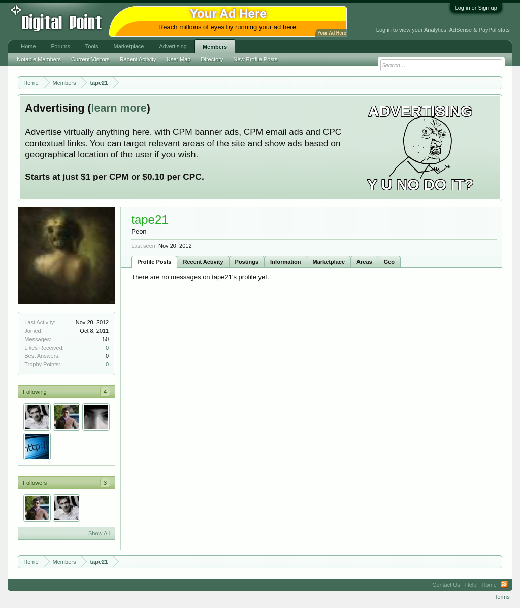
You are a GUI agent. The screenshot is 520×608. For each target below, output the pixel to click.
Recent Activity (203, 262)
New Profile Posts (256, 59)
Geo (389, 262)
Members (215, 47)
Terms (502, 597)
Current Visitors (90, 59)
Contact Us (446, 585)
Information (285, 262)
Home (28, 46)
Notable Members (39, 59)
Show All (99, 533)
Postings (246, 262)
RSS (504, 585)
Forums (60, 46)
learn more (119, 108)
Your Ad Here (331, 33)
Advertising (172, 46)
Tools (92, 46)
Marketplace (329, 262)
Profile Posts (154, 262)
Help (471, 585)
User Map (179, 59)
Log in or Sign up (476, 8)
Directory (212, 59)
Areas (364, 262)
